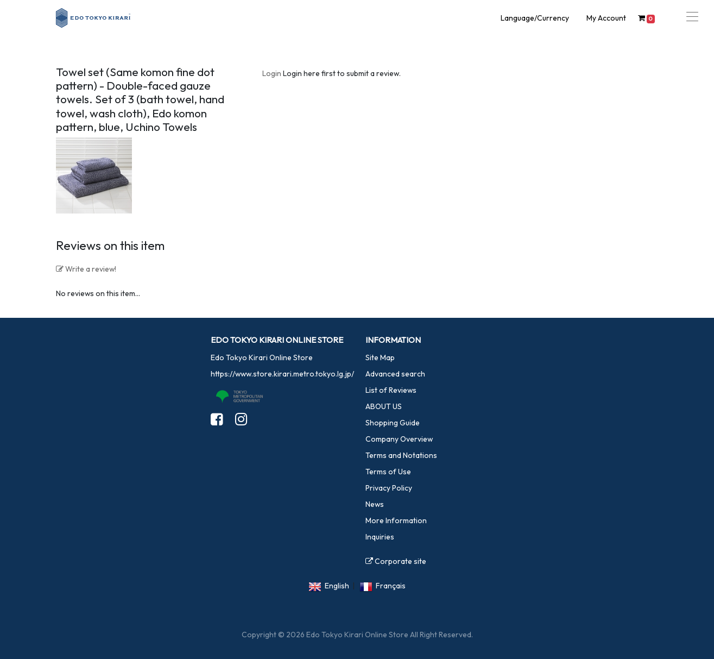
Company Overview (399, 439)
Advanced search (395, 374)
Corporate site (395, 561)
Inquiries (379, 537)
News (374, 504)
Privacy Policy (388, 488)
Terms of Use (388, 471)
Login (271, 73)
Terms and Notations (401, 455)
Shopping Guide (392, 423)
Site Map (380, 357)
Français (391, 586)
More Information (396, 520)
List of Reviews (390, 390)
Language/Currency (535, 18)
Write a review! (86, 269)
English (337, 586)
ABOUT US (383, 406)
